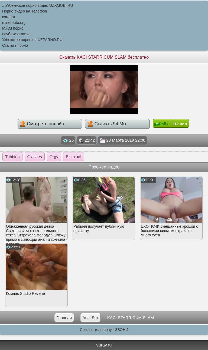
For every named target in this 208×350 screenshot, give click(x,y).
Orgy (54, 156)
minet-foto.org (13, 22)
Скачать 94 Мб (106, 124)
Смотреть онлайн (42, 124)
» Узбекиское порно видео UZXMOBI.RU (37, 5)
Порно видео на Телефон (24, 11)
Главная (64, 317)
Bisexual (73, 156)
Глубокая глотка (16, 34)
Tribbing (12, 156)
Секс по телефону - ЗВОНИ (104, 329)
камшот (8, 17)
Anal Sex (90, 317)
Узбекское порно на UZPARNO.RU (32, 40)
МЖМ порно (13, 28)
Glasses (34, 156)
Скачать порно (15, 45)
